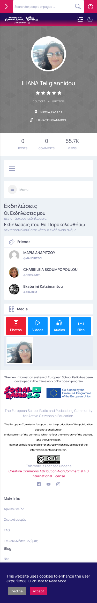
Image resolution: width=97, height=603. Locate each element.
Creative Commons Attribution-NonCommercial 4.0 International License (49, 474)
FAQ (7, 530)
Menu (23, 189)
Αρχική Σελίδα (14, 509)
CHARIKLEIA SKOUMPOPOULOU (50, 269)
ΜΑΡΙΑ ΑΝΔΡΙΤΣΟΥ (39, 253)
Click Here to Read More (47, 581)
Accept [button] (38, 591)
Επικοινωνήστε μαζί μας (21, 541)
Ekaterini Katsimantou (43, 286)
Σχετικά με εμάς (15, 519)
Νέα (6, 559)
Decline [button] (17, 591)
